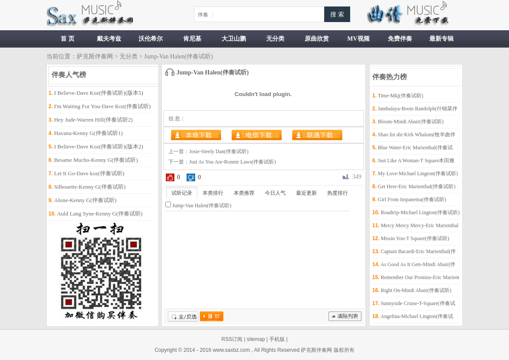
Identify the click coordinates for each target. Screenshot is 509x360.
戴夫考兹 (109, 38)
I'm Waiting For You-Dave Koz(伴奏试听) (102, 106)
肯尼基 (192, 38)
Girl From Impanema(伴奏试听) (412, 199)
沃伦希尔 (151, 38)
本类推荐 (244, 193)
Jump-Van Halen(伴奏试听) (201, 205)
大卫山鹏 (234, 38)
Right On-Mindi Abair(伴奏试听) (416, 290)
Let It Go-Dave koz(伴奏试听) (89, 173)
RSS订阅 (232, 339)
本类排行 (213, 193)
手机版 (277, 339)
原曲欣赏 (317, 38)
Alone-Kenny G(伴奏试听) (85, 200)
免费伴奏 (400, 38)
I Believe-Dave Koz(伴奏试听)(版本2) (98, 146)
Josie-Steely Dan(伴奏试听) (218, 151)
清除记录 (345, 317)
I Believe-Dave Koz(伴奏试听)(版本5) (98, 93)
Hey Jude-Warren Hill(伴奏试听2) (93, 119)
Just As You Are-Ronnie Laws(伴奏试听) (232, 162)
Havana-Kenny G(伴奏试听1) (88, 133)
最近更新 (306, 193)
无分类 (275, 38)
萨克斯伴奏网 (95, 56)
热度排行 (337, 193)
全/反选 (183, 317)
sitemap (256, 339)
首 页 (67, 38)
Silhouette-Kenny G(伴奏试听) (90, 186)
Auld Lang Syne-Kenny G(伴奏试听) (100, 213)
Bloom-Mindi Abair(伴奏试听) (411, 122)
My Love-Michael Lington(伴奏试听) (418, 173)
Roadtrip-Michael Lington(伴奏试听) (420, 212)
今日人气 (275, 193)
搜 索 (337, 14)
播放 (211, 317)
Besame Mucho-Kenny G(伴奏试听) (96, 160)
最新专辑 (441, 38)
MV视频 (358, 38)
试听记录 (181, 193)
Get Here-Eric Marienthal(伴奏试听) (416, 186)
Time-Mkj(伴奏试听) (400, 96)
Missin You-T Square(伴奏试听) (415, 238)
